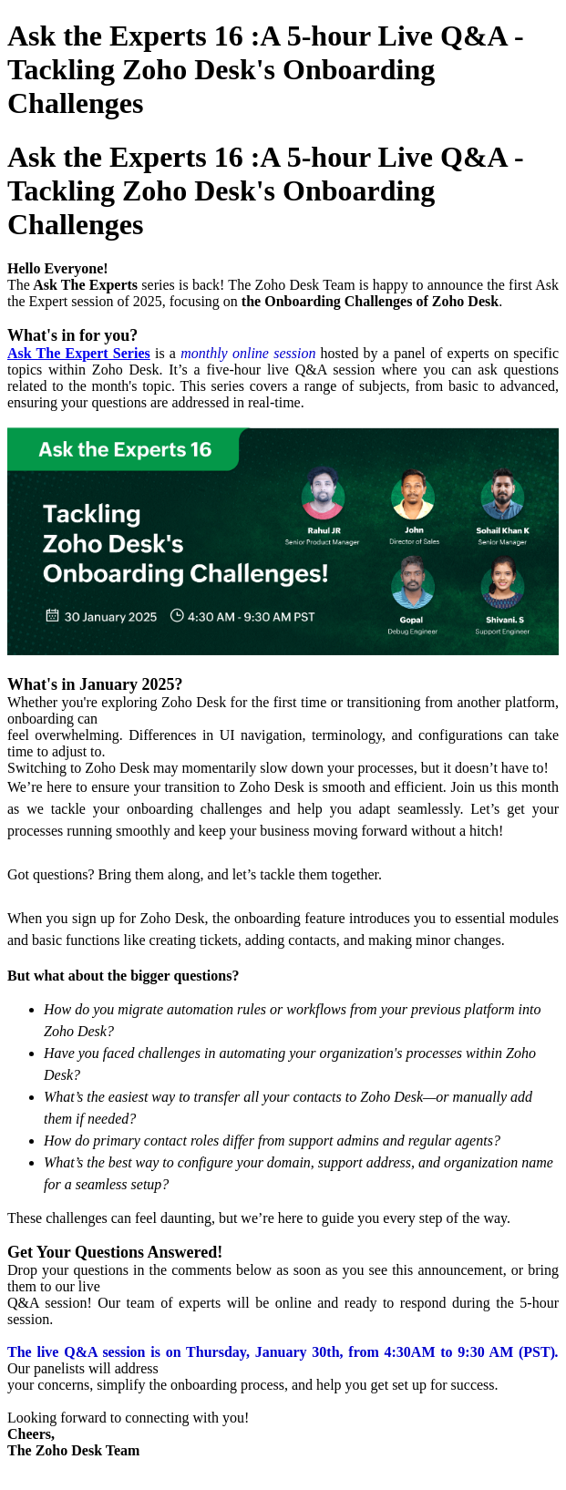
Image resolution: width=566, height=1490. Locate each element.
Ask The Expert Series (78, 353)
